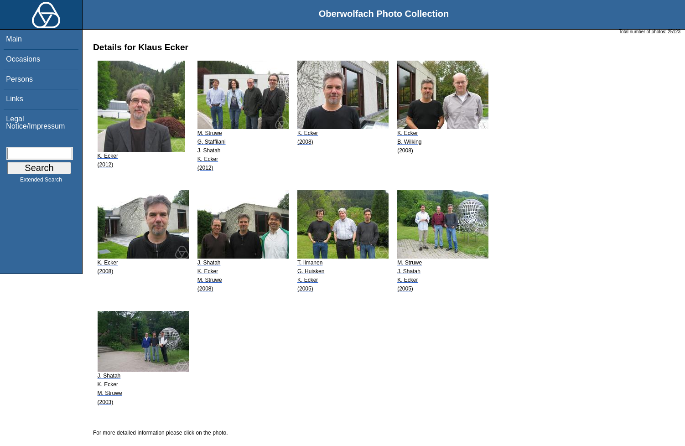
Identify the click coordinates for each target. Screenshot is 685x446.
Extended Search (41, 181)
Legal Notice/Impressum (35, 122)
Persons (19, 79)
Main (14, 39)
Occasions (23, 59)
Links (14, 99)
